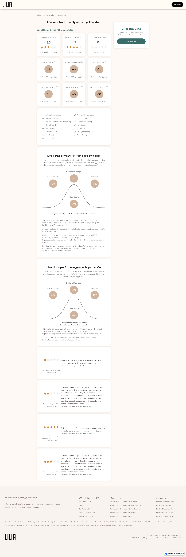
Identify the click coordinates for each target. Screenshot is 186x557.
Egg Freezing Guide (85, 509)
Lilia (38, 15)
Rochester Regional (105, 525)
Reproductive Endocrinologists (121, 516)
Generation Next (58, 522)
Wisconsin (62, 15)
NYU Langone (173, 522)
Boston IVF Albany (163, 522)
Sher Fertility (28, 525)
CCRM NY (120, 525)
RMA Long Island (152, 522)
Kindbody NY (39, 522)
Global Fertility (68, 522)
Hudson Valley (20, 525)
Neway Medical (95, 522)
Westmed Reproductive (92, 525)
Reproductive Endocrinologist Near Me (123, 501)
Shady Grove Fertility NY (12, 522)
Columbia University (125, 522)
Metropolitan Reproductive (64, 525)
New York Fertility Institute (82, 522)
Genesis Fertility (10, 525)
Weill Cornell (135, 522)
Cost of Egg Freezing (86, 516)
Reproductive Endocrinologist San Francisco (126, 509)
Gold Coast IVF (51, 525)
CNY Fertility (114, 522)
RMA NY (114, 525)
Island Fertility (48, 522)
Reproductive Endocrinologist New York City (125, 505)
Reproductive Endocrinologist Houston (123, 512)
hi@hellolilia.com (85, 501)
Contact (81, 505)
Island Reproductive (78, 525)
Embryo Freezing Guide (87, 512)
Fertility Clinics (49, 15)
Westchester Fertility (39, 525)
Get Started (131, 41)
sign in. (90, 365)
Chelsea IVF (143, 522)
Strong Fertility (104, 522)
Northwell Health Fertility (27, 522)
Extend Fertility (128, 525)
